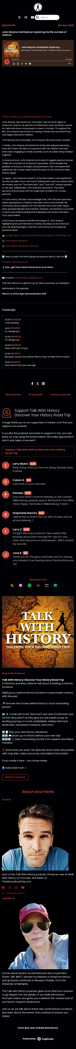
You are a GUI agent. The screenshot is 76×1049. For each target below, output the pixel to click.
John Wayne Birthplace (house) (21, 246)
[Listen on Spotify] (29, 585)
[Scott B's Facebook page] (5, 888)
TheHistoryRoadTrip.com (15, 261)
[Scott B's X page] (11, 888)
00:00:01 (15, 328)
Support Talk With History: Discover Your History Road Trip (35, 451)
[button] (63, 585)
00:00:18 (15, 362)
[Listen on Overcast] (38, 585)
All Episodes (36, 394)
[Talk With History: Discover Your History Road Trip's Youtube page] (31, 17)
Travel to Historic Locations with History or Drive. (27, 116)
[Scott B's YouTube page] (24, 888)
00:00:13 (15, 353)
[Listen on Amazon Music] (46, 585)
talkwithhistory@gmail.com (29, 277)
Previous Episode (60, 394)
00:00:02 (16, 336)
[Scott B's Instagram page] (18, 888)
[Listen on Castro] (55, 585)
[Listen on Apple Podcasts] (20, 585)
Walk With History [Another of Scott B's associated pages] (13, 893)
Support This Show (15, 777)
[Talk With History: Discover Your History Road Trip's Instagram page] (24, 17)
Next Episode (13, 394)
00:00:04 (16, 345)
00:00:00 (16, 319)
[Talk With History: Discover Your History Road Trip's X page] (19, 17)
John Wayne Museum (16, 240)
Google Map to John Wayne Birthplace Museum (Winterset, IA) (38, 235)
